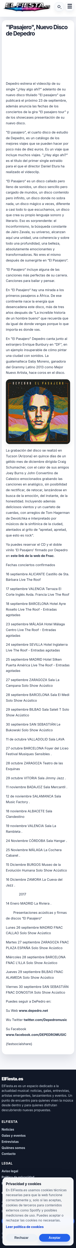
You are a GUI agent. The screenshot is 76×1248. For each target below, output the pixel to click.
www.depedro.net (33, 1011)
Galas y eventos (14, 1136)
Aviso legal (10, 1171)
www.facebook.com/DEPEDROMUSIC (36, 1035)
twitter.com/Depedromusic (45, 1020)
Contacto (9, 1154)
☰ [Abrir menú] (69, 6)
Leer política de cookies (25, 1227)
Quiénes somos (13, 1148)
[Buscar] (59, 6)
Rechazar (21, 1237)
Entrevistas (10, 1142)
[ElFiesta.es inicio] (26, 6)
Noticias (8, 1129)
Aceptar (54, 1237)
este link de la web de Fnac (32, 556)
